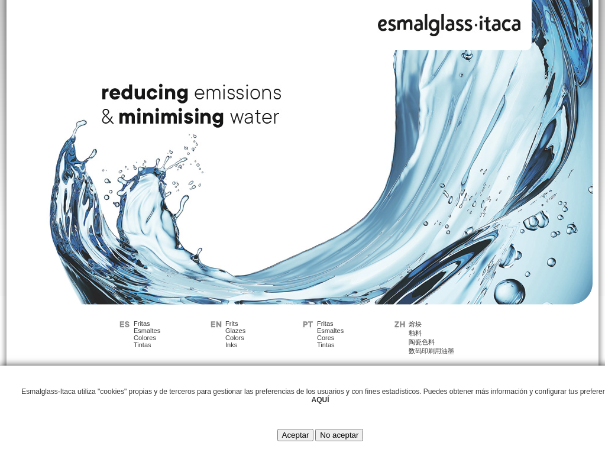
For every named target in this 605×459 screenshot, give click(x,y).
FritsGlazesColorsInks (235, 334)
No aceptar (339, 435)
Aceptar (295, 435)
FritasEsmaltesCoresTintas (330, 334)
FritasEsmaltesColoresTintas (147, 334)
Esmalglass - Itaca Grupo (449, 22)
